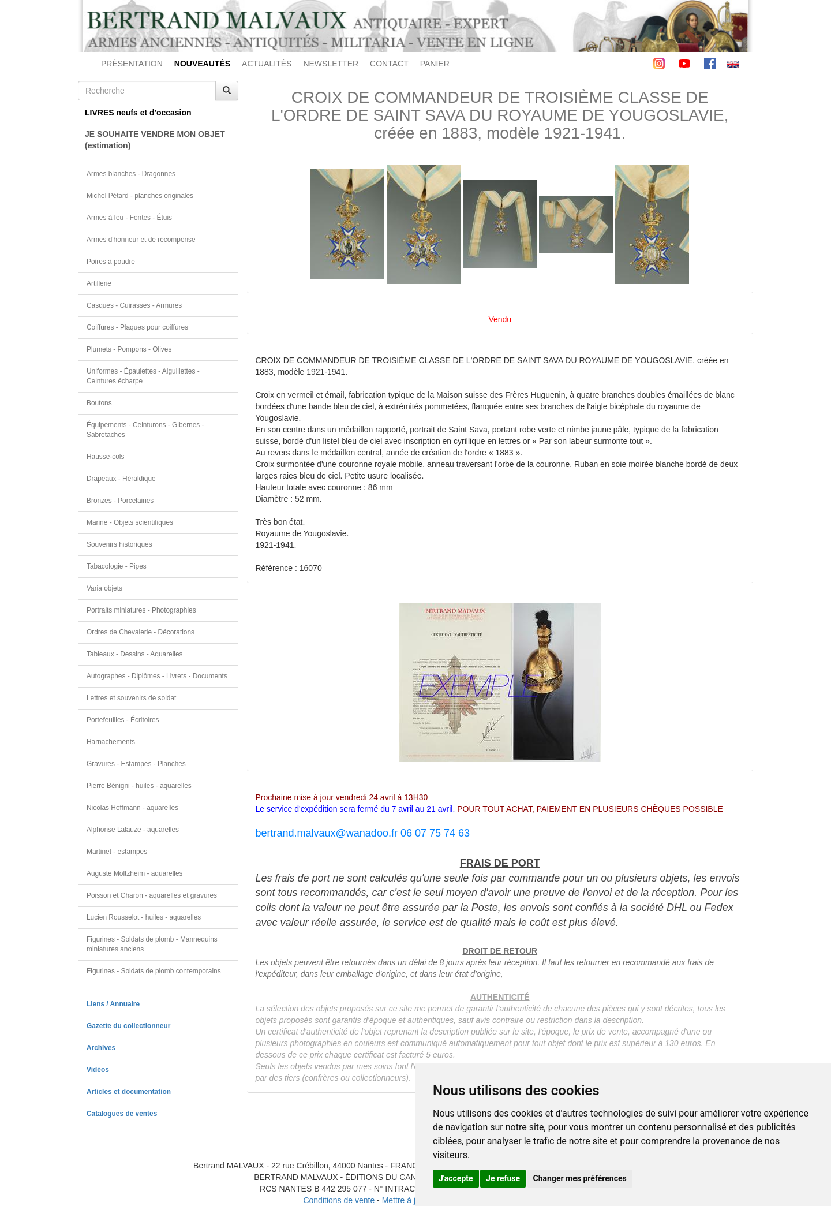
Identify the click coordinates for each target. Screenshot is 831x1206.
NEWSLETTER (330, 63)
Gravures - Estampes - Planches (136, 764)
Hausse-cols (105, 457)
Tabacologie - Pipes (117, 566)
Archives (101, 1048)
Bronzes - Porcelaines (120, 500)
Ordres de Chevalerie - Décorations (140, 632)
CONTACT (389, 63)
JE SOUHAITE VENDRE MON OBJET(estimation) (155, 139)
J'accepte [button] (456, 1178)
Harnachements (111, 742)
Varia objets (104, 588)
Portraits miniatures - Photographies (141, 610)
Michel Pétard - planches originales (140, 196)
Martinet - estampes (117, 851)
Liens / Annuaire (113, 1004)
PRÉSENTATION (132, 63)
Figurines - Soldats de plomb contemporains (154, 971)
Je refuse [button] (503, 1178)
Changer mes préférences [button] (580, 1178)
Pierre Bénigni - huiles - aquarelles (139, 786)
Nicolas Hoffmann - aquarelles (132, 808)
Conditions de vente (339, 1200)
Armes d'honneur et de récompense (141, 240)
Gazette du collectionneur (128, 1026)
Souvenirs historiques (119, 544)
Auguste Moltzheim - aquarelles (135, 873)
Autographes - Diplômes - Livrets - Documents (157, 676)
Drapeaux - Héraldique (121, 479)
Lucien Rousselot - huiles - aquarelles (144, 917)
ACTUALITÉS (266, 63)
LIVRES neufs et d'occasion (138, 112)
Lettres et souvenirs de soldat (131, 698)
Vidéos (98, 1070)
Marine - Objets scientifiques (130, 522)
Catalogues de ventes (122, 1114)
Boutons (99, 403)
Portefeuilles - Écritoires (123, 720)
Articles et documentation (129, 1092)
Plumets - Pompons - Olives (129, 349)
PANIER (435, 63)
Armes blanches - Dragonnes (131, 174)
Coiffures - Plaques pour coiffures (137, 327)
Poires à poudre (111, 261)
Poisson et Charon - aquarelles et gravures (152, 895)
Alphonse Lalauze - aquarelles (133, 830)
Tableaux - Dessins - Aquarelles (135, 654)
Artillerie (99, 283)
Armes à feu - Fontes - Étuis (129, 218)
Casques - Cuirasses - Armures (134, 305)
